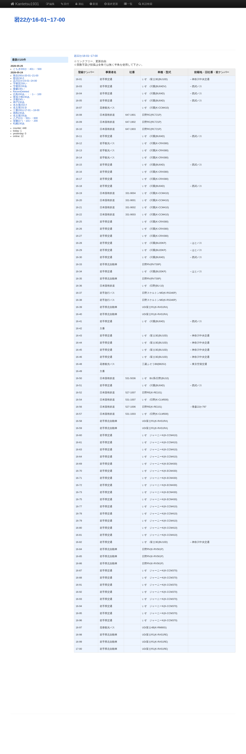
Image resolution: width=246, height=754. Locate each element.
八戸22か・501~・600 (25, 118)
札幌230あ (19, 123)
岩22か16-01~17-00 (39, 19)
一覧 (128, 3)
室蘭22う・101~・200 (25, 121)
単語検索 (145, 3)
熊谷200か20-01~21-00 (25, 75)
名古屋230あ (20, 115)
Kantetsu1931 (25, 4)
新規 (93, 3)
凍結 (79, 3)
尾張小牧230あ (21, 97)
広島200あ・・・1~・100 (27, 94)
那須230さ (19, 78)
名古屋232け (20, 105)
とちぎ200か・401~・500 (27, 69)
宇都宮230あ (20, 86)
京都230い (19, 99)
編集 (50, 3)
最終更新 (111, 3)
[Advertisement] (123, 36)
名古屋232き (20, 107)
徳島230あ (19, 113)
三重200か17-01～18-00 (26, 110)
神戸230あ (19, 102)
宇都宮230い (20, 83)
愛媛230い (19, 89)
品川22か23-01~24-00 (25, 80)
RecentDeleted (21, 91)
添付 (64, 3)
